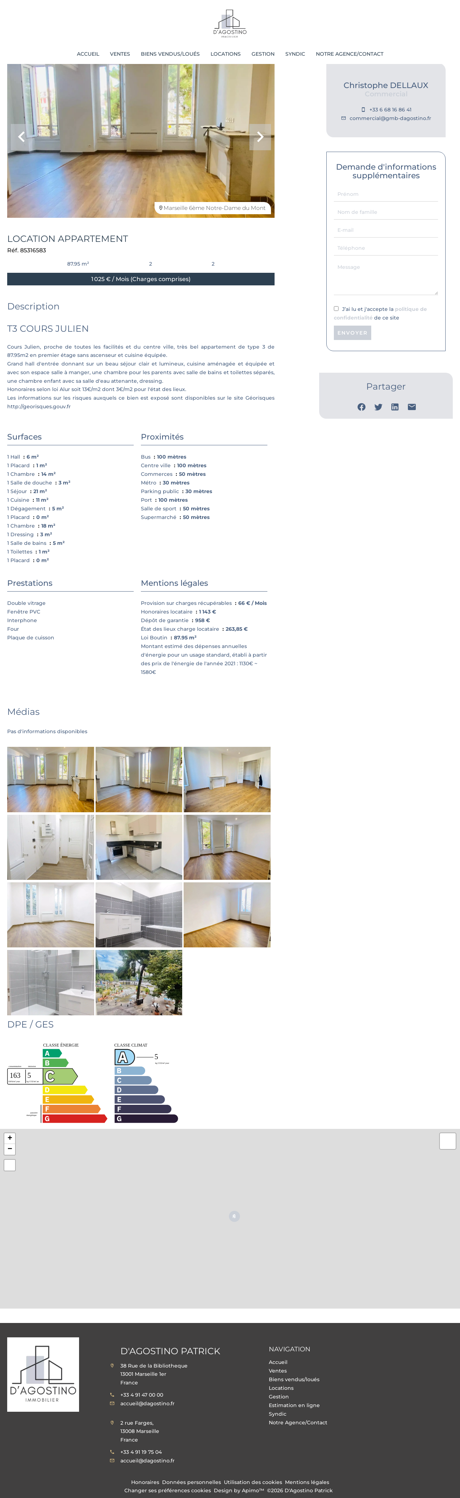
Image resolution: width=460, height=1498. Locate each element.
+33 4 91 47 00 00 (141, 1395)
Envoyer (352, 333)
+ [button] (10, 1138)
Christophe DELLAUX (386, 85)
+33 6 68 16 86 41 (390, 109)
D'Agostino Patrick (170, 1351)
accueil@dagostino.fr (147, 1403)
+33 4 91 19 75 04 (141, 1452)
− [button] (10, 1149)
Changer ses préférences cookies (167, 1490)
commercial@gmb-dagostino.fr (390, 118)
